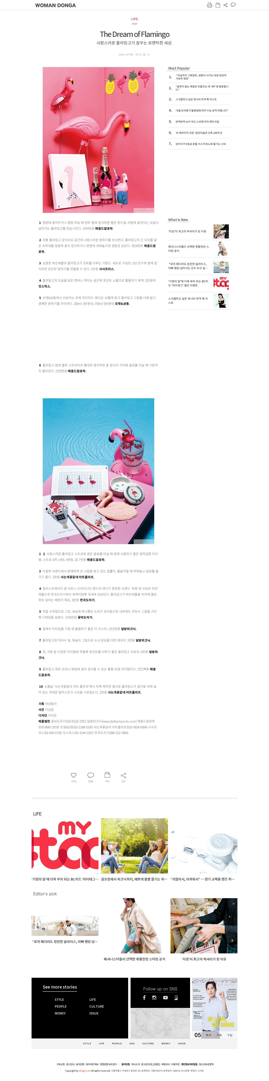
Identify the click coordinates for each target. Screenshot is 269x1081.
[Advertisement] (89, 333)
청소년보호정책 (206, 1064)
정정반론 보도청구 (108, 1064)
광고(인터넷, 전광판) (150, 1064)
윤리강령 (80, 1064)
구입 (229, 1035)
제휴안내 (165, 1064)
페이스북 (144, 997)
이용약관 (175, 1064)
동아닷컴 (125, 1064)
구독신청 (60, 1064)
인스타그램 (154, 997)
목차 (208, 1035)
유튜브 (165, 997)
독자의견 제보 (92, 1064)
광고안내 (70, 1064)
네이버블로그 (176, 997)
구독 (219, 1035)
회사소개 (135, 1064)
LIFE (134, 19)
